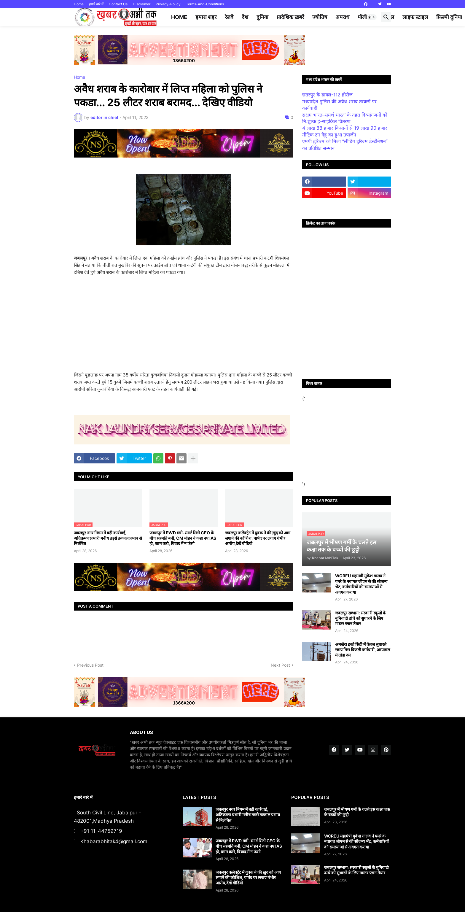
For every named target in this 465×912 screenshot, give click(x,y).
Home (79, 4)
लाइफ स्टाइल (415, 17)
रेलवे (229, 17)
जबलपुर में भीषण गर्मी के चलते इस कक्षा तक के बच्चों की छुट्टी (357, 812)
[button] (372, 17)
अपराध (342, 17)
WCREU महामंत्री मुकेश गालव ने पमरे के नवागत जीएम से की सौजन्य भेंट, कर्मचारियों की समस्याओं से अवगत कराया (361, 584)
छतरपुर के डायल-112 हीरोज (327, 95)
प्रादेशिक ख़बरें (290, 17)
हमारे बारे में (96, 4)
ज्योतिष (319, 17)
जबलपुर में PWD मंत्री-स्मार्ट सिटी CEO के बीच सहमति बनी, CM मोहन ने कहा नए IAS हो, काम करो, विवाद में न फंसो (182, 538)
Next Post (280, 665)
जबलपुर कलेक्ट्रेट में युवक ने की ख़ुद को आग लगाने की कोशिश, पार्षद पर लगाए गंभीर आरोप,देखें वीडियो (257, 538)
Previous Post (90, 665)
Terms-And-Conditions (205, 4)
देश (245, 17)
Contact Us (118, 4)
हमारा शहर (205, 17)
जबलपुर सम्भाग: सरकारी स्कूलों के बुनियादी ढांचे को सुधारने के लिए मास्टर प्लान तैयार (360, 618)
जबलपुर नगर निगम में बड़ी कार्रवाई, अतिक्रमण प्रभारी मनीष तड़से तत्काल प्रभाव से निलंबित (108, 538)
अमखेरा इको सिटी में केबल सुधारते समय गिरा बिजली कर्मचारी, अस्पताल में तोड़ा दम (362, 649)
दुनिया (262, 17)
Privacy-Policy (168, 4)
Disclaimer (141, 4)
